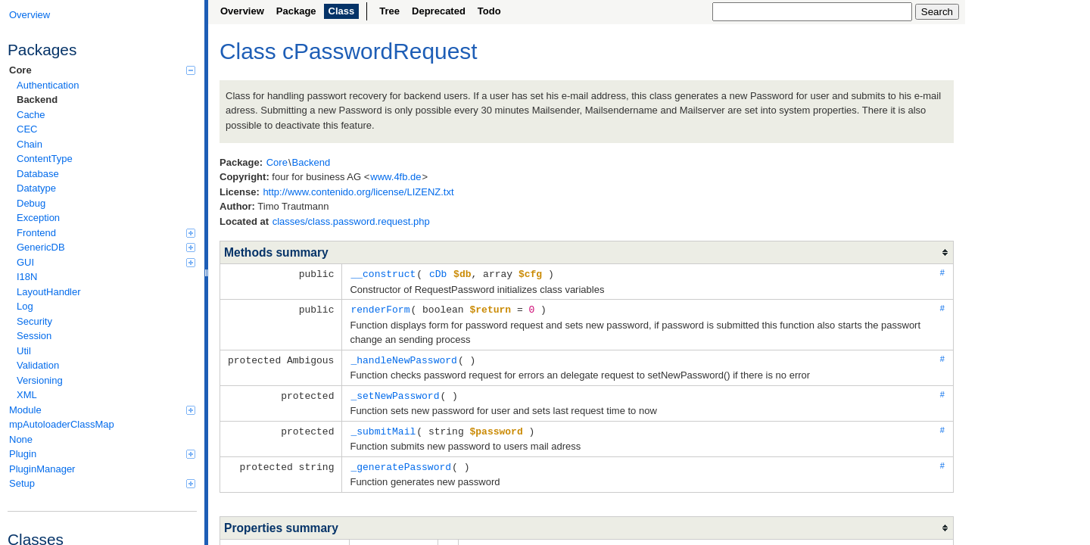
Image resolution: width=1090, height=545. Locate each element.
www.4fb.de (395, 176)
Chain (29, 144)
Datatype (36, 188)
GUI (106, 262)
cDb (438, 273)
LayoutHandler (49, 291)
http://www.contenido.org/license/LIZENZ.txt (358, 192)
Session (34, 335)
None (21, 439)
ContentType (45, 158)
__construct (383, 273)
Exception (38, 217)
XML (27, 394)
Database (38, 173)
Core (102, 70)
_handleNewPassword (403, 358)
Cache (31, 114)
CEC (27, 129)
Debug (31, 203)
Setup (102, 483)
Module (102, 410)
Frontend (106, 232)
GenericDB (106, 247)
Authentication (48, 85)
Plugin (102, 453)
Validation (38, 365)
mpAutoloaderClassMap (61, 424)
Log (25, 306)
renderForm (380, 308)
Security (34, 321)
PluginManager (42, 469)
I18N (27, 276)
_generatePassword (400, 462)
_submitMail (383, 427)
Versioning (40, 380)
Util (24, 351)
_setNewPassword (394, 393)
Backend (37, 99)
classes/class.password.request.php (351, 221)
